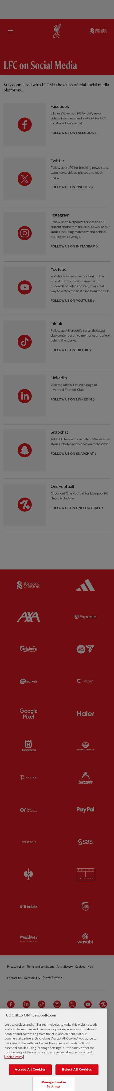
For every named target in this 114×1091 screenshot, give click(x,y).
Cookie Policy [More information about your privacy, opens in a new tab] (14, 1066)
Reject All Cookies (77, 1078)
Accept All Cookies (30, 1078)
